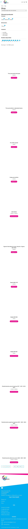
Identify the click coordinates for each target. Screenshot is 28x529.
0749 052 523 (6, 524)
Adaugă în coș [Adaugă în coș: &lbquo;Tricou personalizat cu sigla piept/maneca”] (14, 112)
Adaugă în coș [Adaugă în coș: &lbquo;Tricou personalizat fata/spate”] (14, 77)
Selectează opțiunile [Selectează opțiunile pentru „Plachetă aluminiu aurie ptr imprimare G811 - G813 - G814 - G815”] (14, 391)
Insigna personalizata (14, 177)
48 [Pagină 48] (17, 466)
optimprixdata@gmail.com (10, 522)
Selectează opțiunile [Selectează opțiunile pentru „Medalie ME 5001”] (14, 355)
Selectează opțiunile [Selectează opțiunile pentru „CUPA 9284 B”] (14, 216)
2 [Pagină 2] (4, 466)
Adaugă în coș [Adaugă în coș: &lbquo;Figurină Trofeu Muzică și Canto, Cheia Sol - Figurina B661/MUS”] (14, 252)
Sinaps (18, 527)
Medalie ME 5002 (14, 317)
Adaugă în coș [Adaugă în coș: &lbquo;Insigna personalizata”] (14, 181)
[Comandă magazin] (14, 10)
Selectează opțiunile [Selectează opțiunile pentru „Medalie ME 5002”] (14, 321)
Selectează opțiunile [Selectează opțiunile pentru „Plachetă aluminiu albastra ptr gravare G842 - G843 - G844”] (14, 462)
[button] (24, 2)
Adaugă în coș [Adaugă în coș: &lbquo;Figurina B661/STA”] (14, 286)
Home (2, 5)
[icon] (20, 2)
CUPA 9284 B (14, 212)
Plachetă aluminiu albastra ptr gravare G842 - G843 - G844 (14, 458)
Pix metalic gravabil (14, 142)
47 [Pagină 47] (14, 466)
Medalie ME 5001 (14, 351)
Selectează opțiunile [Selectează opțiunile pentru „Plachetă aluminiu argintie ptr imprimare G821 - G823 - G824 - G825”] (14, 427)
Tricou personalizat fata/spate (14, 73)
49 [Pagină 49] (20, 466)
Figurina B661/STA (14, 282)
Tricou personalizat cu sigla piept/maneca (14, 108)
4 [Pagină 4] (9, 466)
